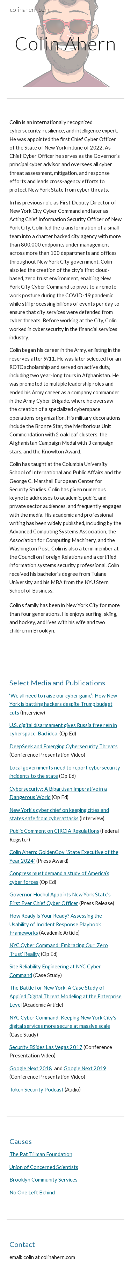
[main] (66, 43)
